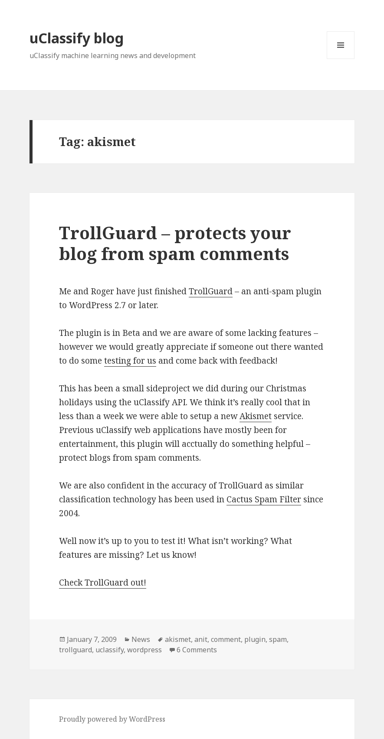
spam (278, 639)
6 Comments (197, 649)
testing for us (130, 360)
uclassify (109, 649)
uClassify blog (77, 38)
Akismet (256, 416)
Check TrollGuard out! (102, 582)
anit (200, 639)
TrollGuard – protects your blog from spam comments (175, 243)
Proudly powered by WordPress (112, 719)
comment (226, 639)
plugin (255, 639)
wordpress (144, 649)
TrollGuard (211, 291)
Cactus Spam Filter (263, 499)
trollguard (75, 649)
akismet (178, 639)
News (140, 639)
